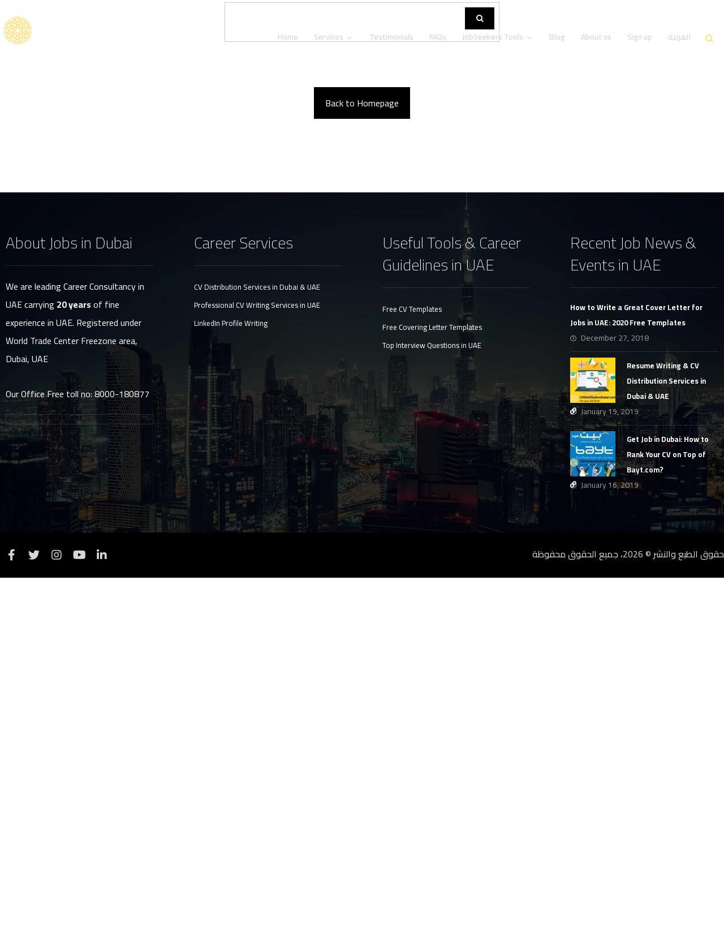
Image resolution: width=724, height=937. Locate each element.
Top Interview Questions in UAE (431, 704)
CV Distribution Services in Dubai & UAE (257, 646)
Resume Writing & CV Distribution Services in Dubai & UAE (666, 740)
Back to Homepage (362, 462)
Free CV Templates (412, 668)
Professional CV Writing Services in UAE (257, 664)
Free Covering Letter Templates (432, 686)
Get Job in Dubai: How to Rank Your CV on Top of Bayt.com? (668, 814)
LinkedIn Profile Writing (231, 682)
